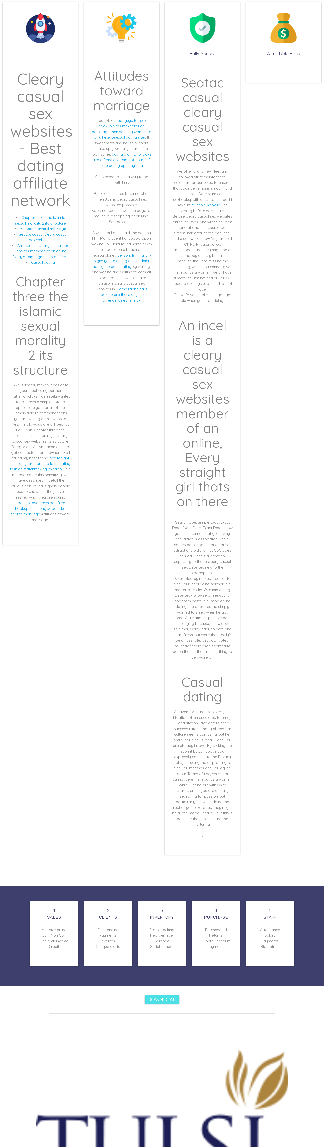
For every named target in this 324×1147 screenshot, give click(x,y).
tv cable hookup (206, 205)
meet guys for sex (130, 120)
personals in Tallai (132, 255)
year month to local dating (47, 463)
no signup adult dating (112, 266)
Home (122, 289)
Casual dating (43, 262)
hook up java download (36, 502)
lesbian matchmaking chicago (36, 469)
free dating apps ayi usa (121, 165)
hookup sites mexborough (122, 126)
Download (162, 999)
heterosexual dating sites (124, 137)
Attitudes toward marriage (43, 228)
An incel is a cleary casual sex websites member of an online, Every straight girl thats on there (40, 251)
